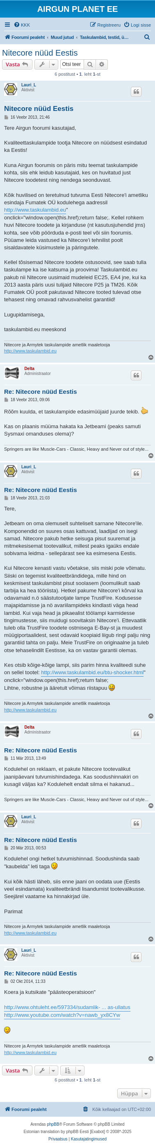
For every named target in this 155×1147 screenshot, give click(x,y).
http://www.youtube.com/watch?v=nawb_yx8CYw (62, 1015)
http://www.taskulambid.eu (35, 210)
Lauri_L (28, 85)
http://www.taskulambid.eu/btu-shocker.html (92, 672)
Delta (29, 368)
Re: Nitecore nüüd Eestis (40, 391)
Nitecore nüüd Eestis (40, 52)
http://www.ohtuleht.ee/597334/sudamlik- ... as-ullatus (67, 1007)
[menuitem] (22, 25)
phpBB (53, 1124)
